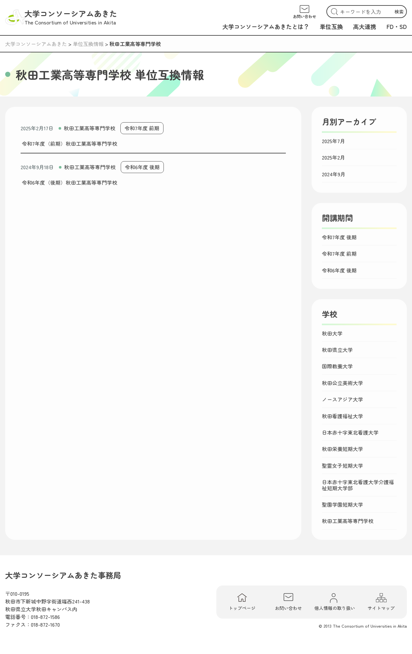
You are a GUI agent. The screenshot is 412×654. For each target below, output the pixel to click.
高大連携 (364, 26)
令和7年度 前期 (142, 128)
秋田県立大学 (337, 350)
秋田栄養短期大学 (342, 449)
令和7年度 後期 (339, 237)
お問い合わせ (288, 602)
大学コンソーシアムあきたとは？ (265, 26)
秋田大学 (332, 333)
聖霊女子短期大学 (342, 465)
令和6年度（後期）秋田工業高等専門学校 (69, 182)
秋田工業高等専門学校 (89, 128)
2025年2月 (333, 157)
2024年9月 (333, 174)
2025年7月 (333, 141)
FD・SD (397, 26)
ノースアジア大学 (342, 399)
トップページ (242, 602)
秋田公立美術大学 (342, 383)
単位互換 (331, 26)
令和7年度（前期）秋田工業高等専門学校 (69, 143)
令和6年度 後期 (142, 167)
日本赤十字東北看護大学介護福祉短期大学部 (358, 485)
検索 (399, 11)
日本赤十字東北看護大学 (350, 432)
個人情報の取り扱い (334, 602)
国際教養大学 (337, 366)
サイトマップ (381, 602)
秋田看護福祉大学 (342, 416)
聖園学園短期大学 (342, 504)
